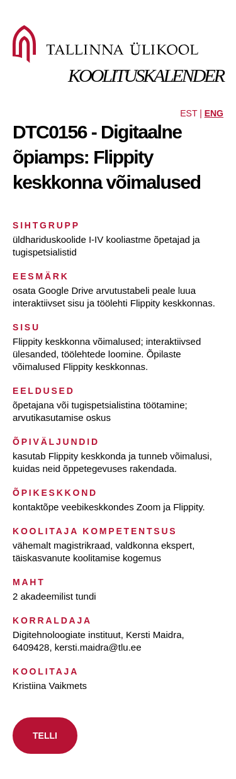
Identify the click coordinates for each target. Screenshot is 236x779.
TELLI (45, 736)
